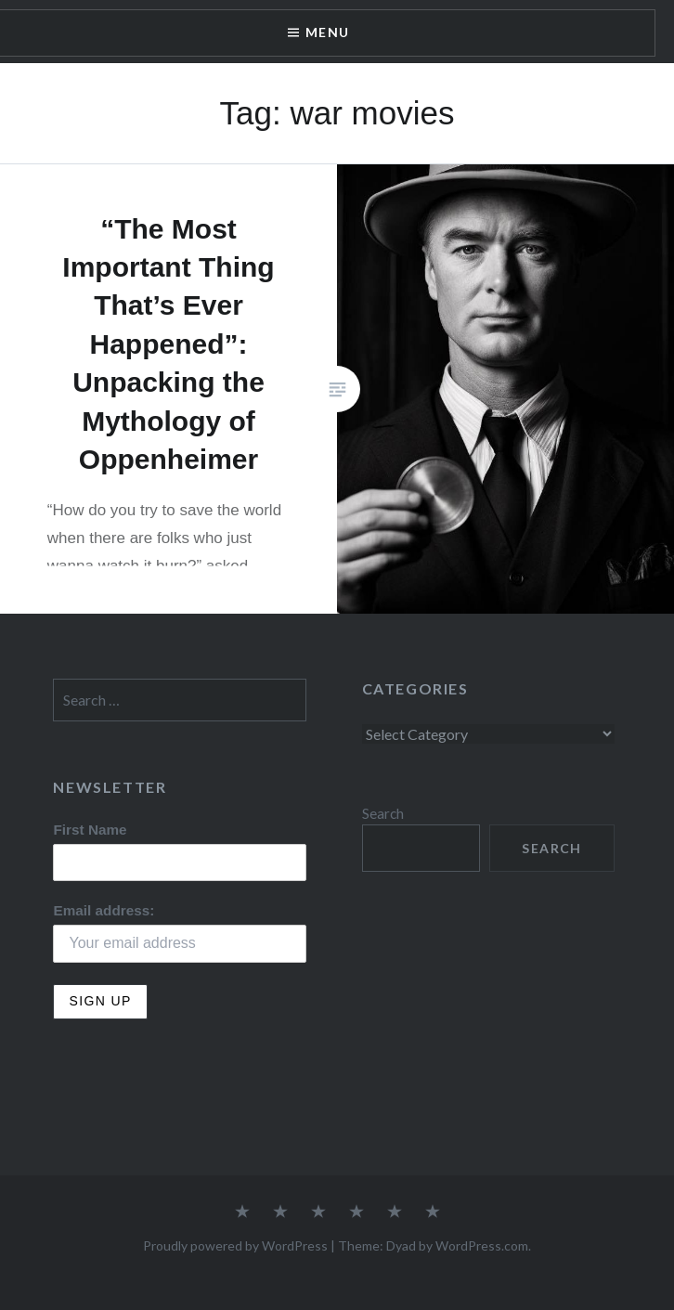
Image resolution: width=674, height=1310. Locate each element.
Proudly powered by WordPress (235, 1245)
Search (383, 813)
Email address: (103, 910)
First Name (89, 829)
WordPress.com (481, 1245)
